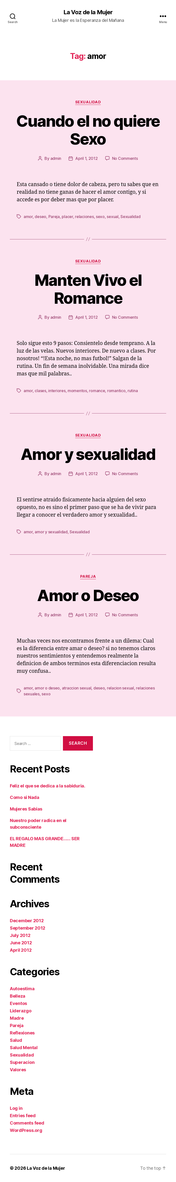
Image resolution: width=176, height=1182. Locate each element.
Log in (16, 1108)
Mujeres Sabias (26, 808)
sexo (100, 216)
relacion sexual (120, 688)
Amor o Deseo (88, 595)
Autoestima (22, 988)
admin (55, 158)
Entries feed (23, 1115)
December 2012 (27, 920)
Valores (18, 1069)
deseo (40, 216)
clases (40, 390)
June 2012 (21, 942)
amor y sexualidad (51, 531)
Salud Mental (24, 1047)
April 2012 (20, 950)
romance (97, 390)
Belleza (17, 996)
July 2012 (20, 935)
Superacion (22, 1062)
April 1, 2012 (86, 158)
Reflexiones (22, 1032)
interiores (56, 390)
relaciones (84, 216)
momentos (77, 390)
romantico (116, 390)
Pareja (54, 216)
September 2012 (27, 928)
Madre (17, 1018)
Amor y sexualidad (88, 454)
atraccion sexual (76, 688)
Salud (16, 1040)
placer (67, 216)
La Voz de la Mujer (87, 12)
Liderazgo (20, 1010)
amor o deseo (47, 688)
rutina (133, 390)
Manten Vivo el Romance (88, 289)
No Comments (125, 158)
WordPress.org (26, 1130)
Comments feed (27, 1123)
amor (28, 216)
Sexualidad (88, 102)
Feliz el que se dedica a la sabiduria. (47, 785)
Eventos (18, 1003)
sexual (112, 216)
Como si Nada (24, 797)
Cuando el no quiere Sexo (88, 129)
